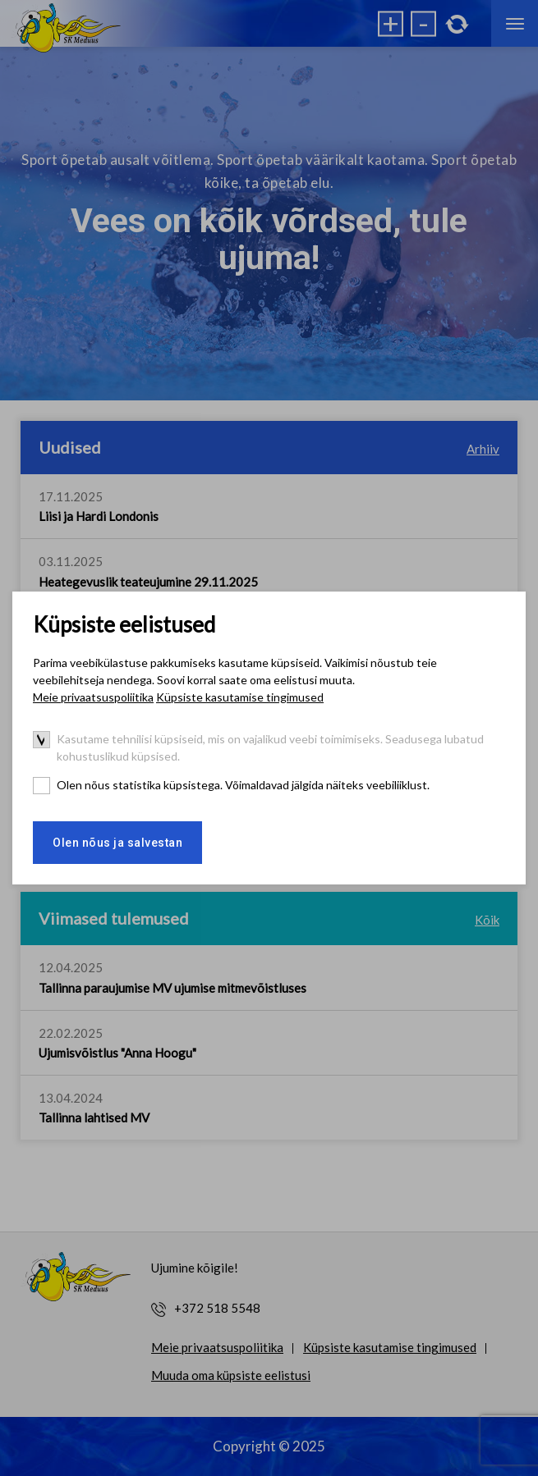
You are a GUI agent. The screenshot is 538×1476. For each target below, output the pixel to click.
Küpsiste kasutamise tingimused (240, 697)
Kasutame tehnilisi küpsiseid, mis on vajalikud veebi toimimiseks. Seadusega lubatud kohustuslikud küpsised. (270, 747)
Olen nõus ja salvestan (117, 842)
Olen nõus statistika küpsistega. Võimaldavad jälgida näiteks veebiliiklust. (243, 785)
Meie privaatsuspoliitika (93, 697)
